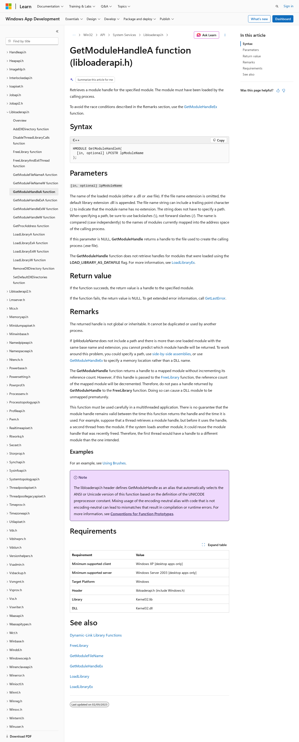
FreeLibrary (170, 377)
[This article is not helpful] (283, 90)
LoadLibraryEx (183, 262)
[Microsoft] (9, 6)
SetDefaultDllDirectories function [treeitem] (30, 264)
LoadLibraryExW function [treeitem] (31, 235)
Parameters (251, 49)
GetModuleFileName (86, 655)
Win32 (88, 35)
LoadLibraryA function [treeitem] (29, 218)
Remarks (249, 62)
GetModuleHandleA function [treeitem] (34, 175)
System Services (124, 35)
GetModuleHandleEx (200, 106)
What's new (259, 19)
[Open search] (277, 6)
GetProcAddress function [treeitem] (31, 209)
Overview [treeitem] (19, 104)
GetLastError (215, 298)
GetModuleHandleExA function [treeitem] (35, 184)
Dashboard (283, 19)
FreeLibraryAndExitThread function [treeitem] (31, 147)
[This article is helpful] (278, 90)
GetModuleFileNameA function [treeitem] (35, 158)
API (102, 35)
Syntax (248, 43)
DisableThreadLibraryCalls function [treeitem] (31, 124)
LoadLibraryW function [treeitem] (29, 244)
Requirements (252, 68)
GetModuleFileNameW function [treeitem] (35, 167)
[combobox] (32, 41)
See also (248, 74)
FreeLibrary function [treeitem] (27, 135)
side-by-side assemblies (171, 353)
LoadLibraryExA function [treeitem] (30, 226)
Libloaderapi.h (153, 35)
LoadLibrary (79, 676)
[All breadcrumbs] (74, 35)
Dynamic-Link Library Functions (96, 635)
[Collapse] (57, 31)
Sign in (288, 6)
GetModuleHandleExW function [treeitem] (35, 192)
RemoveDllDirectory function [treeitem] (33, 252)
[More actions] (225, 35)
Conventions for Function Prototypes (141, 513)
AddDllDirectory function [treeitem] (31, 113)
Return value (252, 56)
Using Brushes (114, 462)
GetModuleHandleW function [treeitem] (34, 201)
